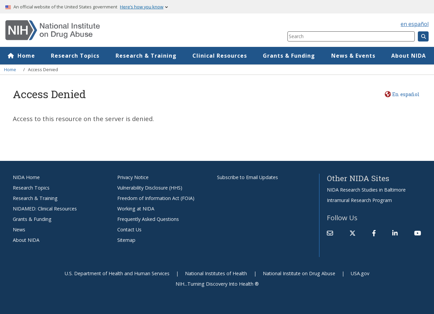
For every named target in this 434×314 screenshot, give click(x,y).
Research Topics (75, 55)
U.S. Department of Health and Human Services (117, 273)
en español (415, 24)
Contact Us (129, 229)
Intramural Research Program (359, 200)
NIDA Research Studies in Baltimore (366, 190)
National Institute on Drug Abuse (299, 273)
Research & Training (146, 55)
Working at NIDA (135, 208)
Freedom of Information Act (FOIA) (155, 198)
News (19, 229)
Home (26, 55)
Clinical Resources (219, 55)
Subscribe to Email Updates (247, 177)
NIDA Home (26, 177)
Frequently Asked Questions (148, 219)
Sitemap (126, 240)
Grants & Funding (289, 55)
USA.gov (360, 273)
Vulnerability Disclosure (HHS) (149, 187)
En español (406, 94)
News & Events (353, 55)
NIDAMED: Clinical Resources (45, 208)
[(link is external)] (352, 233)
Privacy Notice (133, 177)
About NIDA (408, 55)
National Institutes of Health (216, 273)
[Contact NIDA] (330, 233)
